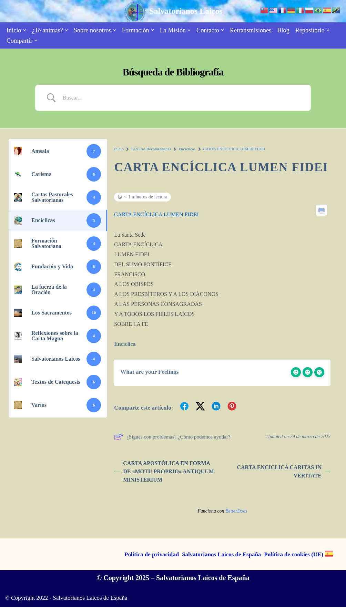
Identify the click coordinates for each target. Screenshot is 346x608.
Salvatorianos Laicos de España (221, 555)
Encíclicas (187, 149)
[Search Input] (181, 98)
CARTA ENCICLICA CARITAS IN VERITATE (283, 472)
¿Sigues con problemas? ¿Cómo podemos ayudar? (172, 437)
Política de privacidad (151, 555)
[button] (24, 30)
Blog (283, 30)
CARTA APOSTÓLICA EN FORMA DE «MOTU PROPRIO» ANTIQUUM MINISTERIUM (164, 472)
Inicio (119, 149)
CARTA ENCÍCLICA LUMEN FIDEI (156, 214)
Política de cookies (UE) (293, 555)
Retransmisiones (251, 30)
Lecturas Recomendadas (151, 149)
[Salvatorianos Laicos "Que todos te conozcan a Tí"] (173, 11)
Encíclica (124, 345)
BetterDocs (236, 511)
